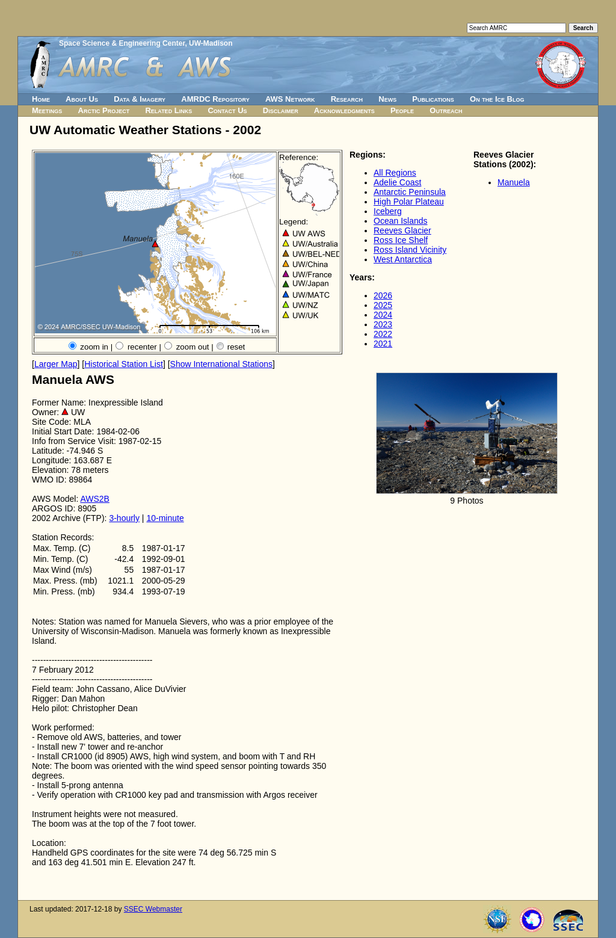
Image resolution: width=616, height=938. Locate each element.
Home (41, 98)
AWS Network (290, 98)
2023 (383, 324)
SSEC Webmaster (153, 909)
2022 (383, 334)
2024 (383, 314)
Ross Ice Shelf (401, 240)
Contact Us (227, 110)
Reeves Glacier (402, 230)
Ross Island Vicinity (410, 250)
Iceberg (388, 211)
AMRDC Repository (215, 98)
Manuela (513, 182)
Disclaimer (280, 110)
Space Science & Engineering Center (122, 43)
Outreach (446, 110)
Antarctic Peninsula (410, 192)
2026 (383, 295)
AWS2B (94, 499)
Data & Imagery (139, 98)
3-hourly (124, 518)
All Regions (395, 172)
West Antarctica (403, 259)
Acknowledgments (344, 110)
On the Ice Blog (497, 98)
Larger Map (56, 364)
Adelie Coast (397, 182)
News (387, 98)
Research (347, 98)
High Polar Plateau (409, 201)
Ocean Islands (401, 221)
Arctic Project (104, 110)
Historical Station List (123, 364)
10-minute (164, 518)
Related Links (168, 110)
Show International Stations (221, 364)
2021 (383, 343)
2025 (383, 305)
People (402, 110)
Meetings (47, 110)
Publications (433, 98)
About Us (82, 98)
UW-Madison (210, 43)
